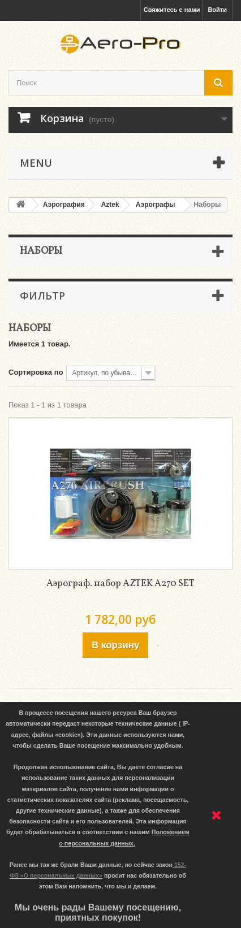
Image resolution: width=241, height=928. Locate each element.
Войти (217, 9)
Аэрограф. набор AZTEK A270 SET (120, 583)
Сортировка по (35, 372)
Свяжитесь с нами (172, 9)
